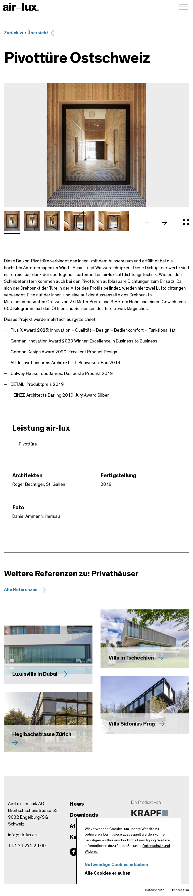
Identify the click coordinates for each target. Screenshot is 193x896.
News (77, 804)
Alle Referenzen (20, 590)
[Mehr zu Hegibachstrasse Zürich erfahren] (48, 722)
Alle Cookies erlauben (107, 873)
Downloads (84, 815)
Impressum (180, 890)
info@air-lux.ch (22, 835)
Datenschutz (154, 890)
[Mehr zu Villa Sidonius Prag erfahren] (145, 705)
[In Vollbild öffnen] (186, 222)
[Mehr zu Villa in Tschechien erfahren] (145, 638)
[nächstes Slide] (166, 222)
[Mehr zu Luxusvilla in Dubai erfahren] (48, 655)
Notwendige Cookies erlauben (116, 865)
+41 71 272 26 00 (27, 846)
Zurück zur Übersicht (26, 33)
